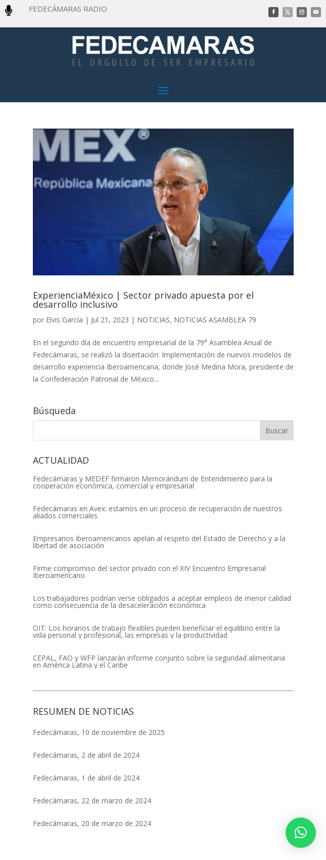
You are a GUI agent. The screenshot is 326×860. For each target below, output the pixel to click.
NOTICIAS (153, 319)
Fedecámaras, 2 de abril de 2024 (86, 755)
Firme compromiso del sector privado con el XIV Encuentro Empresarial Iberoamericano (149, 572)
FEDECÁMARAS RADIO (68, 9)
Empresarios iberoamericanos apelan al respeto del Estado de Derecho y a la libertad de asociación (159, 542)
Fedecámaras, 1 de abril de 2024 (86, 778)
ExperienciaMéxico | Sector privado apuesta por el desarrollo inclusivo (143, 299)
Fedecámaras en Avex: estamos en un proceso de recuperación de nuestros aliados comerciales (157, 512)
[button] (301, 832)
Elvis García (64, 319)
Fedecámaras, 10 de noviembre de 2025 (99, 732)
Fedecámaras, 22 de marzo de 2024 (92, 800)
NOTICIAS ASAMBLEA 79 (215, 319)
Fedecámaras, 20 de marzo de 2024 (92, 823)
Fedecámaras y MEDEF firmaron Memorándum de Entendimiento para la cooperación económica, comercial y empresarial (152, 482)
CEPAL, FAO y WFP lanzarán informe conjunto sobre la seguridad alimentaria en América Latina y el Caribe (159, 661)
